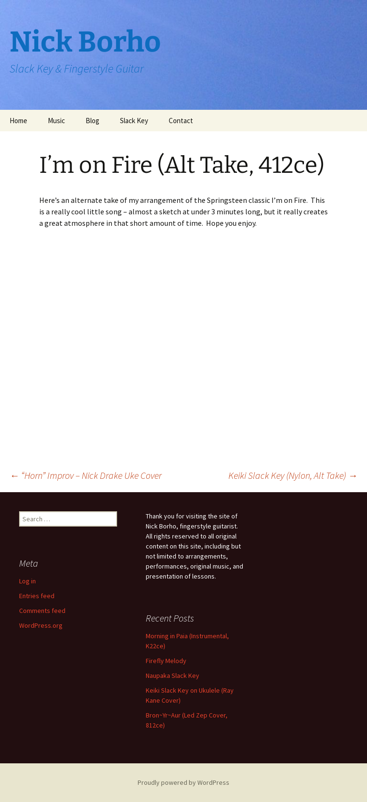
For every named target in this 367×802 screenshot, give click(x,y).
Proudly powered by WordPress (183, 782)
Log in (27, 581)
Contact (181, 120)
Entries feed (36, 595)
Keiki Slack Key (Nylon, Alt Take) (292, 475)
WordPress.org (41, 625)
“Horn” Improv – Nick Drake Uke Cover (86, 475)
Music (56, 120)
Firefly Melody (166, 660)
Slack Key (134, 120)
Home (18, 120)
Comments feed (42, 610)
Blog (92, 120)
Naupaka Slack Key (172, 675)
